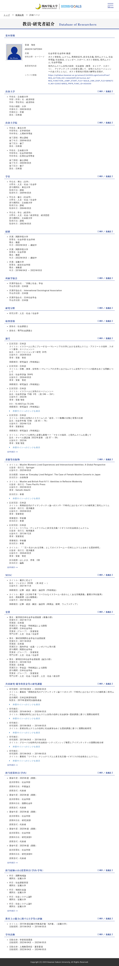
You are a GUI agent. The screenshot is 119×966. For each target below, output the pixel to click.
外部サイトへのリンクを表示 (24, 411)
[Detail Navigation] (110, 6)
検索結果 (19, 15)
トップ (7, 15)
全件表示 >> (13, 451)
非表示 (108, 91)
